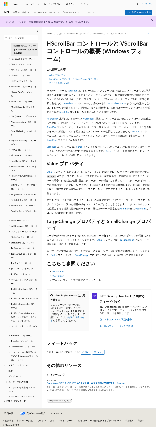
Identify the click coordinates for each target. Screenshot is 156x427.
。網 (59, 33)
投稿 (52, 420)
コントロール (116, 33)
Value (49, 171)
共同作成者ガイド (67, 319)
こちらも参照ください (59, 83)
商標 (140, 420)
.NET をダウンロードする (138, 12)
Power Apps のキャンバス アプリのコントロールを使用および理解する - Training (85, 383)
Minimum (125, 208)
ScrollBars (52, 139)
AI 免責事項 (8, 420)
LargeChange (127, 239)
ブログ (41, 420)
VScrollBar (88, 118)
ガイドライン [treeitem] (15, 376)
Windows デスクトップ (77, 33)
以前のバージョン (25, 420)
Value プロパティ (57, 75)
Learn (49, 33)
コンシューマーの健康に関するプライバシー (98, 420)
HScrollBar (52, 118)
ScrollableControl (117, 103)
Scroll (79, 146)
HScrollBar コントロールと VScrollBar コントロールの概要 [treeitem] (25, 49)
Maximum (140, 208)
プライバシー (64, 420)
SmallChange (82, 255)
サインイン (147, 3)
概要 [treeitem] (11, 370)
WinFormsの (99, 33)
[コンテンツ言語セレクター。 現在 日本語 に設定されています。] (8, 413)
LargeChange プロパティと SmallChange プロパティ (74, 79)
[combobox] (21, 37)
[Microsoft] (6, 4)
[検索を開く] (137, 4)
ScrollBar (72, 90)
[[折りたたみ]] (37, 31)
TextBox (135, 131)
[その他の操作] (148, 33)
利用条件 (129, 420)
